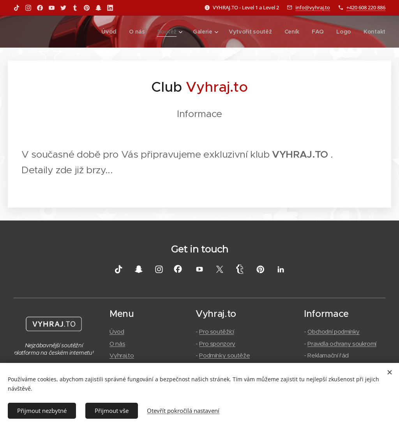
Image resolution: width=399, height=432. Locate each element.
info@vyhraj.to (312, 7)
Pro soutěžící (216, 331)
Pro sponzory (217, 343)
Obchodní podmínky (334, 331)
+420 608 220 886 (365, 7)
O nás (117, 343)
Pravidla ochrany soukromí (342, 343)
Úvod (116, 331)
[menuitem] (112, 31)
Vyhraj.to (121, 355)
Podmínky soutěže (224, 355)
